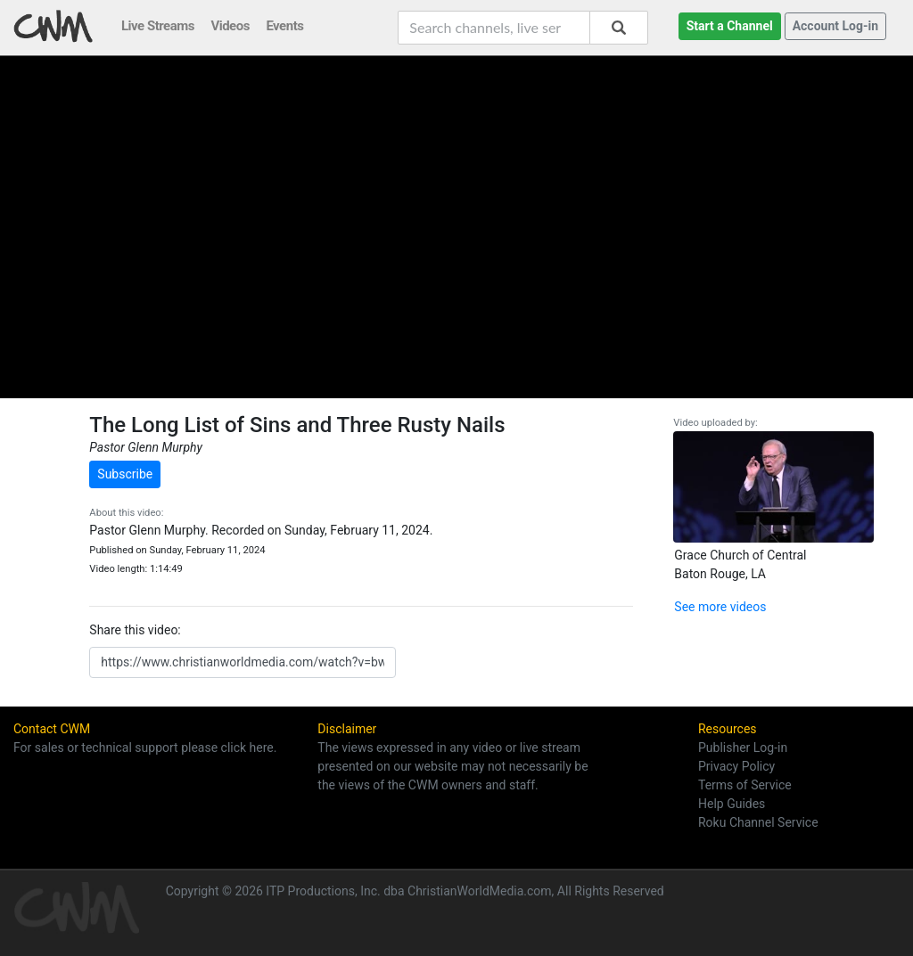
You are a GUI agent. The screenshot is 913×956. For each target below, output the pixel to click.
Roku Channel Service (758, 822)
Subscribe (124, 474)
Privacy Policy (736, 766)
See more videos (720, 607)
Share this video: (134, 630)
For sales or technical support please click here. (144, 747)
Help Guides (731, 804)
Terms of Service (745, 785)
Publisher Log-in (742, 747)
